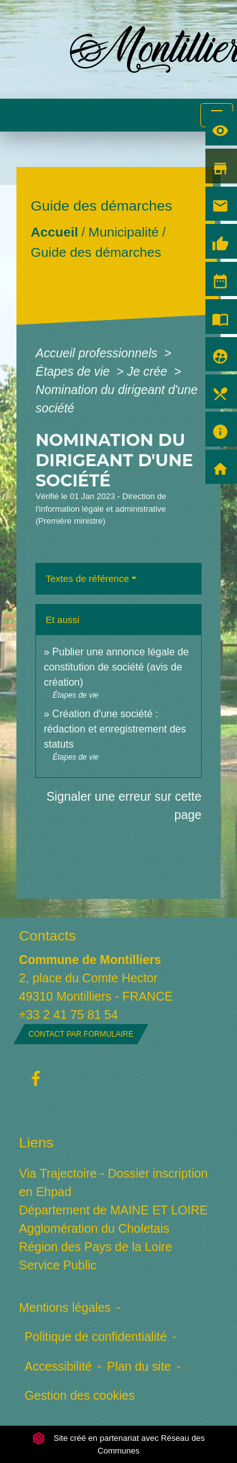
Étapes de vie (74, 371)
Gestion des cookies (80, 1395)
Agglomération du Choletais (94, 1228)
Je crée (149, 371)
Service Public (58, 1265)
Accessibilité (58, 1366)
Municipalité (123, 232)
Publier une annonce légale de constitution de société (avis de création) (116, 667)
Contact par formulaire (80, 1034)
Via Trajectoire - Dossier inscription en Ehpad (113, 1182)
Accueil (54, 232)
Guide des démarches (96, 252)
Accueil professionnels (98, 353)
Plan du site (139, 1366)
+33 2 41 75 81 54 (68, 1015)
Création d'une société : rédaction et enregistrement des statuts (115, 729)
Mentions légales (65, 1307)
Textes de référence (87, 578)
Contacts (47, 935)
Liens (36, 1142)
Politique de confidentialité (96, 1336)
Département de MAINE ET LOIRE (113, 1210)
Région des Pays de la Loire (95, 1247)
